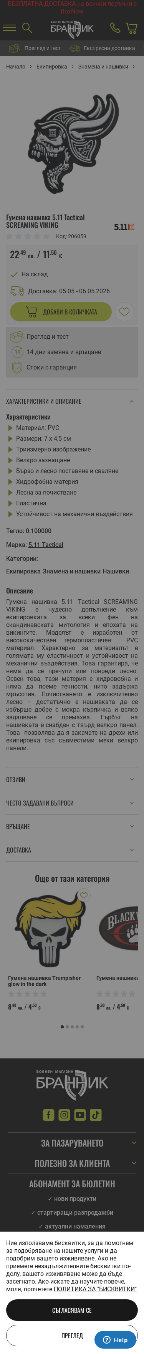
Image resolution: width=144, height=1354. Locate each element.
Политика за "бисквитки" (95, 1289)
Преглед (72, 1335)
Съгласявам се (72, 1310)
